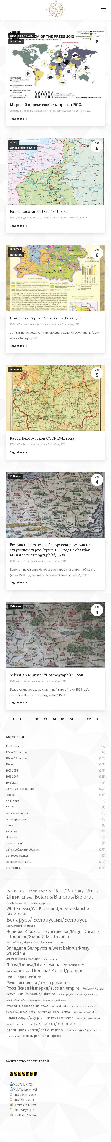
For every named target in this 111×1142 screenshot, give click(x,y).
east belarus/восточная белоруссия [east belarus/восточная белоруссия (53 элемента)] (28, 903)
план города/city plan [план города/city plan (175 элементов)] (25, 1017)
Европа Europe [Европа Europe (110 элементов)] (52, 942)
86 (71, 719)
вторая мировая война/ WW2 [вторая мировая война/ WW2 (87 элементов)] (27, 1006)
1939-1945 (15, 369)
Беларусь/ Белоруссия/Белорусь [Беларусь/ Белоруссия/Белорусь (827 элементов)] (46, 919)
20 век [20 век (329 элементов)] (12, 897)
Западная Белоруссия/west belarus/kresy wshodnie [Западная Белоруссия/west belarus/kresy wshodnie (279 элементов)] (47, 950)
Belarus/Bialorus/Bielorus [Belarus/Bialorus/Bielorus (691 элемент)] (64, 896)
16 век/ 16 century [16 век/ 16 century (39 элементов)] (15, 891)
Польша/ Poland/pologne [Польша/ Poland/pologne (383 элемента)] (57, 970)
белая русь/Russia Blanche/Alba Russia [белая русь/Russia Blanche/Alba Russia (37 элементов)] (78, 994)
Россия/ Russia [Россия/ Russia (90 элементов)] (93, 988)
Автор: (60, 110)
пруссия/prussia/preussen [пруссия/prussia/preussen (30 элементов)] (87, 1018)
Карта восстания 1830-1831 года (39, 211)
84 (54, 719)
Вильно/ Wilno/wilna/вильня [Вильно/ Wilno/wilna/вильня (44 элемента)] (22, 942)
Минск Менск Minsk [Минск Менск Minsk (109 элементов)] (71, 965)
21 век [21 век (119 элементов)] (27, 897)
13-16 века (15, 476)
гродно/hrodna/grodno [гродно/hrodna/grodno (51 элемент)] (64, 1006)
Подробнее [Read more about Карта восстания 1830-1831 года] (18, 225)
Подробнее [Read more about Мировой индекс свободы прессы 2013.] (18, 118)
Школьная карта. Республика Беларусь (45, 318)
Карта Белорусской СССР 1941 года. (42, 438)
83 (45, 719)
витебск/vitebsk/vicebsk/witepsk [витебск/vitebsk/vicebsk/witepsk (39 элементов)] (23, 1000)
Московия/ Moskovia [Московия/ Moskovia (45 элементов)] (17, 971)
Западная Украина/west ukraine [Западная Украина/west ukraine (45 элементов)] (24, 959)
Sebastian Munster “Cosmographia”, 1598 (46, 675)
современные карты (21, 36)
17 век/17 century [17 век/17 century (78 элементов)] (39, 891)
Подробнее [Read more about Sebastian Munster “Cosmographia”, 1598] (18, 702)
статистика (16, 41)
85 (62, 719)
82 (36, 719)
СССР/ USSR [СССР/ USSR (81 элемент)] (14, 994)
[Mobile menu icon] (103, 9)
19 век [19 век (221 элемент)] (92, 890)
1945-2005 (15, 249)
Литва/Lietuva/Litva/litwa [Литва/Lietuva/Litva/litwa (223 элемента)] (30, 964)
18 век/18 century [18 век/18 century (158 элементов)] (68, 890)
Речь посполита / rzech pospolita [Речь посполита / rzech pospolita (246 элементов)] (38, 982)
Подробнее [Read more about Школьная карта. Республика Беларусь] (18, 345)
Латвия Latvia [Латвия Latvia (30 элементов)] (50, 959)
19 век (13, 142)
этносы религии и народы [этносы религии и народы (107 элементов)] (42, 1035)
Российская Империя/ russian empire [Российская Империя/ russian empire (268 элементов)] (43, 988)
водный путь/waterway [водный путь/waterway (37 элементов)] (54, 1000)
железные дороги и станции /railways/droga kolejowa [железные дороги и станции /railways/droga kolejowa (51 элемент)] (38, 1012)
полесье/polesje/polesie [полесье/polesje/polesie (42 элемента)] (60, 1018)
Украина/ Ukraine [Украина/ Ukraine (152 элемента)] (40, 993)
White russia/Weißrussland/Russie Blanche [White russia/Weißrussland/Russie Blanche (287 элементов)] (47, 908)
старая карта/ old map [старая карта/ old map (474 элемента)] (50, 1023)
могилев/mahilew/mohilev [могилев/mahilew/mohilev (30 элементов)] (85, 1012)
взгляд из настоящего (22, 148)
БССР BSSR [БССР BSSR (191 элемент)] (16, 914)
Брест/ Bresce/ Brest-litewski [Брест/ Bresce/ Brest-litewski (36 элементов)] (20, 925)
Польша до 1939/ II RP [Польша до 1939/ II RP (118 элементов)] (23, 977)
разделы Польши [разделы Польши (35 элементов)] (15, 1024)
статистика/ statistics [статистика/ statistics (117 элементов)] (83, 1030)
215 (89, 719)
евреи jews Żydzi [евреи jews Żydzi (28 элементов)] (88, 1006)
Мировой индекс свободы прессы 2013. (46, 104)
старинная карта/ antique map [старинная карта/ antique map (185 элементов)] (34, 1030)
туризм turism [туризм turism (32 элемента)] (13, 1036)
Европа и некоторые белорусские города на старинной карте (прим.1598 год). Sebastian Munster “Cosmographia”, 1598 (50, 550)
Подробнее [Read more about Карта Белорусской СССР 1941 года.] (18, 452)
